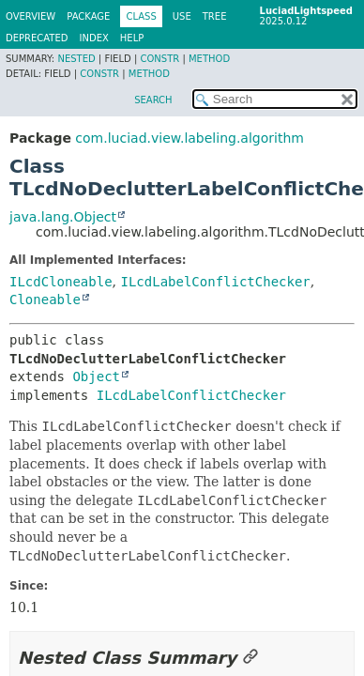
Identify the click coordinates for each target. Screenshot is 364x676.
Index (94, 38)
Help (132, 38)
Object (96, 376)
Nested (76, 59)
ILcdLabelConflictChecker (215, 281)
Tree (215, 16)
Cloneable (45, 299)
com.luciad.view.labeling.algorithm (189, 138)
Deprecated (37, 38)
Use (182, 16)
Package (88, 16)
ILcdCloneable (61, 281)
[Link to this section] (250, 658)
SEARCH (153, 100)
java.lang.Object (62, 216)
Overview (30, 16)
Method (209, 59)
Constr (159, 59)
